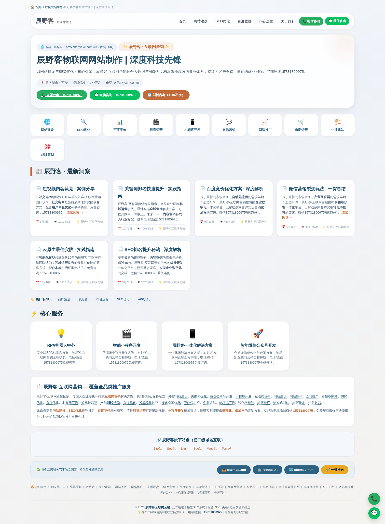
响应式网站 (281, 403)
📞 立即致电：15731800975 (64, 95)
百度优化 (52, 403)
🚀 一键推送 (333, 471)
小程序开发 (192, 125)
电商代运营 (192, 403)
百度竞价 (244, 21)
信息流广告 (227, 403)
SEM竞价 (169, 488)
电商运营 (301, 125)
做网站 (90, 488)
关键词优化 (199, 397)
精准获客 (204, 494)
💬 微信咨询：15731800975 (121, 95)
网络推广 (265, 125)
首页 (182, 21)
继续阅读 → (75, 213)
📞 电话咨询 (311, 21)
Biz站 (184, 449)
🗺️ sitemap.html (297, 471)
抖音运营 (266, 21)
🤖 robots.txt (261, 471)
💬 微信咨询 (337, 21)
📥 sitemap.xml (224, 471)
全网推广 (312, 397)
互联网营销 (263, 397)
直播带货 (153, 488)
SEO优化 (222, 21)
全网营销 (220, 494)
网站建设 (200, 21)
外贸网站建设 (178, 397)
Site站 (157, 449)
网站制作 (296, 397)
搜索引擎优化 (171, 403)
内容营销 (201, 488)
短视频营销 (89, 403)
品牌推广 (263, 403)
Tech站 (227, 449)
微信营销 (229, 125)
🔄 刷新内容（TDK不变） (176, 95)
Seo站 (171, 449)
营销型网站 (330, 397)
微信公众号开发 (221, 397)
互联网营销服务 (52, 7)
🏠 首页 (35, 7)
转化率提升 (246, 403)
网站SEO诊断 (110, 403)
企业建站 (337, 125)
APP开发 (144, 300)
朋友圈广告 (70, 403)
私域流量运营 (148, 403)
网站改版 (121, 488)
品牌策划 (47, 150)
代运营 (83, 300)
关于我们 (288, 21)
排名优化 (269, 488)
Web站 (212, 449)
